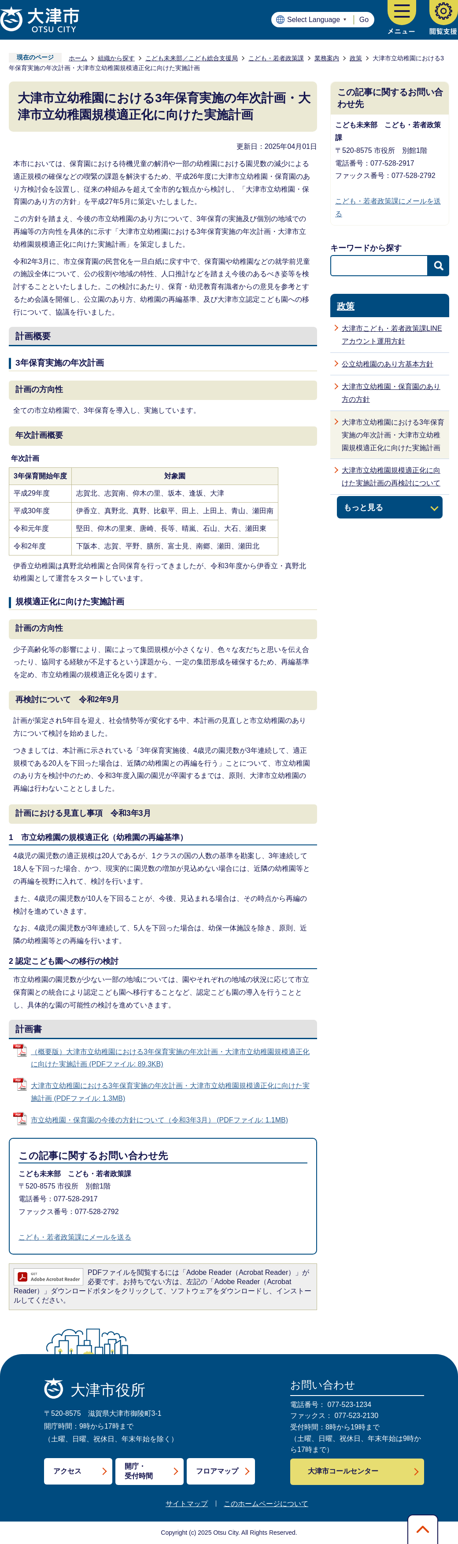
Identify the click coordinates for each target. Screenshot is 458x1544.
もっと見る (363, 507)
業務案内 (326, 58)
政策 (356, 58)
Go (364, 19)
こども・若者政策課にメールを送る (74, 1237)
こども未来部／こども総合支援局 (191, 58)
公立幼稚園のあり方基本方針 (387, 364)
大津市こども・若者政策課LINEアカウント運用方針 (392, 335)
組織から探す (116, 58)
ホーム (78, 58)
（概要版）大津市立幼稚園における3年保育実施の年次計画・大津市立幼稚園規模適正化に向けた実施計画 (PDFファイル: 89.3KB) (170, 1058)
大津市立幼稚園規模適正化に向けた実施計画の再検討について (391, 477)
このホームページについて (266, 1503)
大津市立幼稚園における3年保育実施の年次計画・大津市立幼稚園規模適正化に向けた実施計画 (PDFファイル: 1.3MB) (170, 1092)
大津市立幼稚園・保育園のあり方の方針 (391, 393)
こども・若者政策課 (276, 58)
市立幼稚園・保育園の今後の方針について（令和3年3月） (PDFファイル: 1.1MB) (159, 1120)
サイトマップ (187, 1503)
